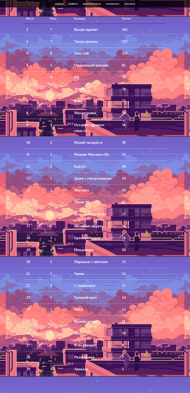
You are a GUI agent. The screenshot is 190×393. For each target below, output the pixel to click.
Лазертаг (73, 4)
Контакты (129, 4)
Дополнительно (92, 4)
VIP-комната (112, 4)
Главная (59, 4)
